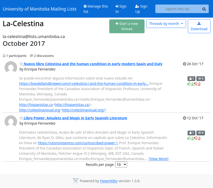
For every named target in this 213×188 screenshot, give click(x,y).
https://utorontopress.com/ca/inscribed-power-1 (78, 142)
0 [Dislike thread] (197, 83)
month (164, 23)
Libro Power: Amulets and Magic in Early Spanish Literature (73, 118)
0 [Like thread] (191, 83)
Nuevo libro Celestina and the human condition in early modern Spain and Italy (91, 63)
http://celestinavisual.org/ (83, 109)
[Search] (204, 9)
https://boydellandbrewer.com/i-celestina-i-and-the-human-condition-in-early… (84, 83)
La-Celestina (23, 23)
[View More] (158, 158)
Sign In (121, 9)
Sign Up (141, 9)
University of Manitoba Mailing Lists (40, 9)
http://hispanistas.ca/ (72, 104)
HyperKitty (108, 181)
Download (199, 26)
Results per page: (100, 164)
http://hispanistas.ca (36, 104)
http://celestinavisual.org (39, 109)
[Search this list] (177, 9)
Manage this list (96, 9)
